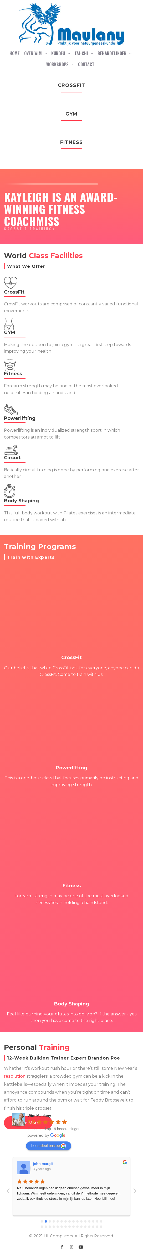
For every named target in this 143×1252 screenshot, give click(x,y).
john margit (43, 1164)
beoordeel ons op (48, 1146)
